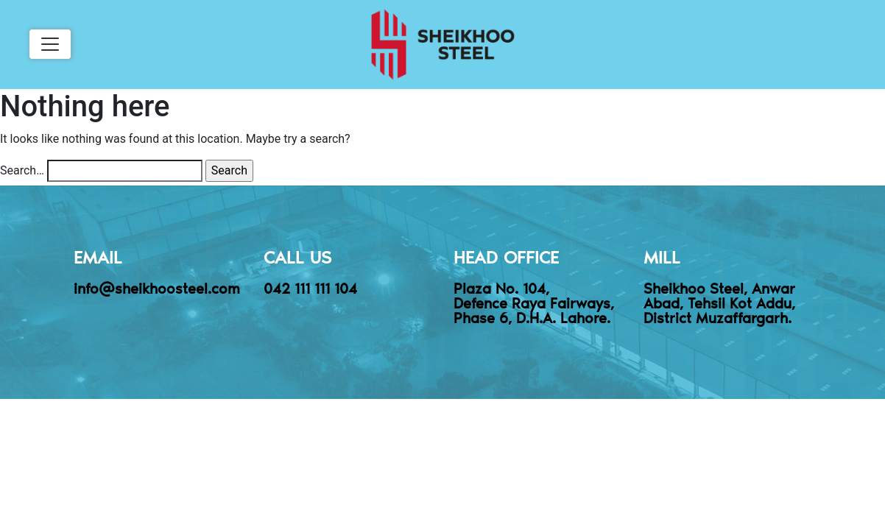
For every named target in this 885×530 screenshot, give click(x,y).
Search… (22, 170)
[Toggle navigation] (50, 44)
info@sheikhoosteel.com (157, 288)
